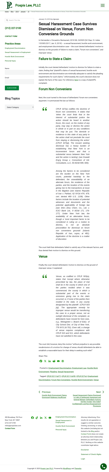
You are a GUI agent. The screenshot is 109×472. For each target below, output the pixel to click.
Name (7, 68)
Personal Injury (10, 61)
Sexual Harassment (66, 372)
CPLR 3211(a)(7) (54, 376)
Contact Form (86, 434)
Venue (96, 380)
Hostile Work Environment (82, 380)
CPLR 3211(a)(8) (69, 376)
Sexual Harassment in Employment (17, 52)
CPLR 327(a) (81, 376)
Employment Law (79, 368)
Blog (92, 431)
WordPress (67, 468)
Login (83, 459)
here (76, 80)
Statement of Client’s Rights (91, 454)
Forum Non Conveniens (60, 380)
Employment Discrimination (59, 368)
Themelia (77, 468)
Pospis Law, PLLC (46, 468)
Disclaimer (85, 450)
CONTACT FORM (11, 36)
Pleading (53, 372)
